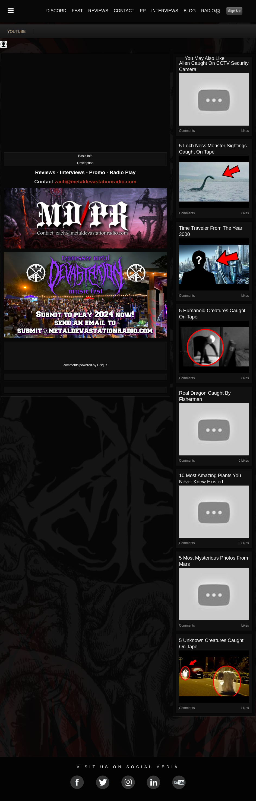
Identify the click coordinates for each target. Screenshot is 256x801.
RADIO (208, 10)
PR (143, 10)
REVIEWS (98, 10)
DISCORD (56, 10)
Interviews (73, 172)
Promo (97, 172)
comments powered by (85, 365)
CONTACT (124, 10)
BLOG (190, 10)
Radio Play (122, 172)
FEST (77, 10)
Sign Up (234, 11)
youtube (16, 31)
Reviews (46, 172)
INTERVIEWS (164, 10)
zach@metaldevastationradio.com (95, 181)
